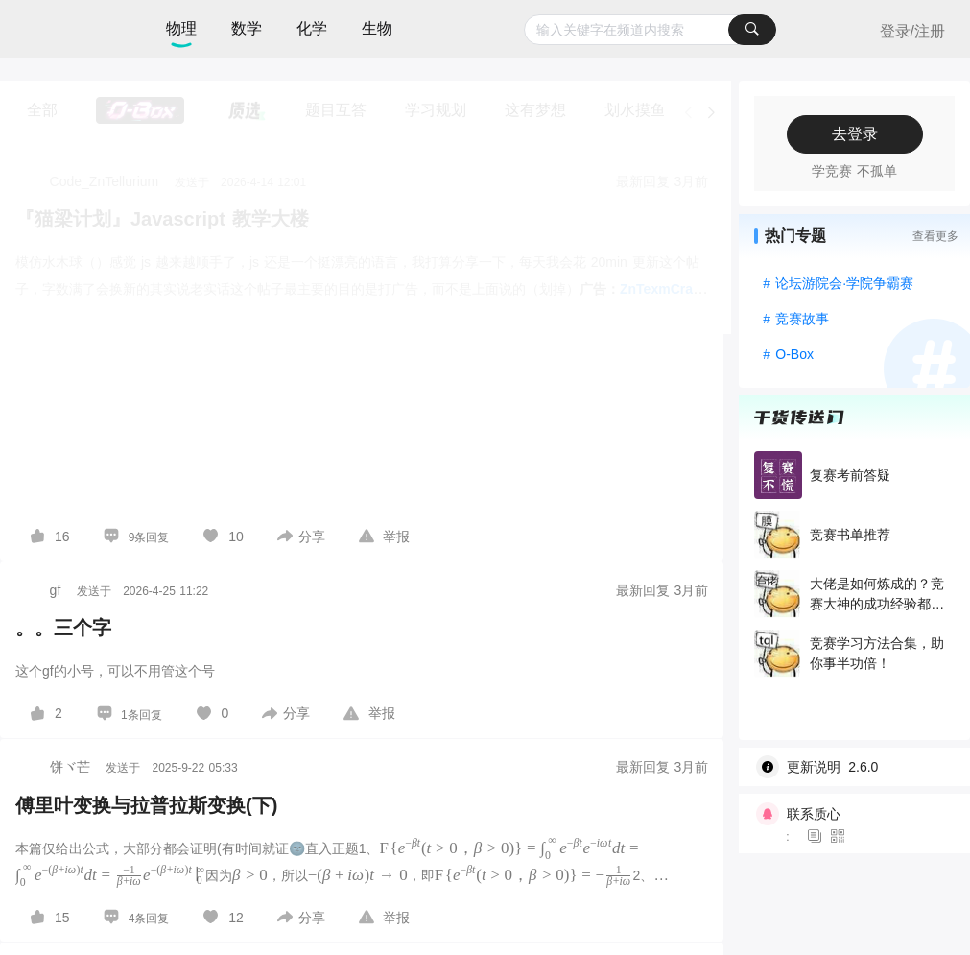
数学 (246, 28)
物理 (181, 28)
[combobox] (650, 29)
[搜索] (752, 29)
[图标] (817, 837)
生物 (377, 28)
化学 (311, 28)
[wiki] (861, 766)
